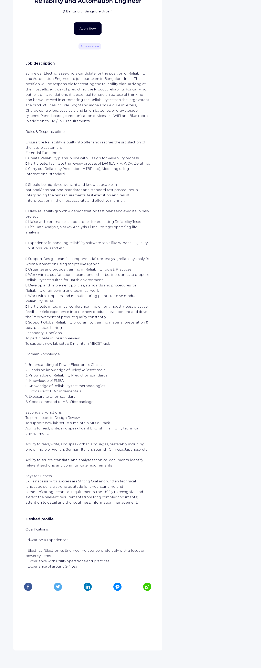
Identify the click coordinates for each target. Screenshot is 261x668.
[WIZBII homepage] (20, 8)
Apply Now (80, 112)
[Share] (147, 57)
